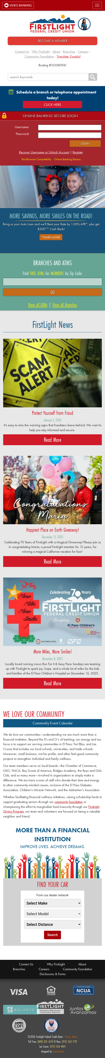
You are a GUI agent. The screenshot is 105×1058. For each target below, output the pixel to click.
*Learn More (51, 237)
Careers (83, 51)
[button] (84, 24)
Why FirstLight (41, 51)
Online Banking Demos (67, 159)
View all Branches (64, 304)
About (56, 51)
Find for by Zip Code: (52, 273)
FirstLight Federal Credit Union (52, 23)
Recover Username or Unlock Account (44, 152)
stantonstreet (58, 1051)
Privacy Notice (71, 1036)
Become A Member (52, 40)
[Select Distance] (52, 924)
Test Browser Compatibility (36, 159)
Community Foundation (39, 56)
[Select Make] (52, 903)
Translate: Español (68, 56)
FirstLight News (52, 324)
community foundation (68, 802)
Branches (69, 51)
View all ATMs (37, 304)
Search (52, 935)
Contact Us (22, 51)
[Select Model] (52, 913)
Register (78, 152)
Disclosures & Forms (53, 974)
